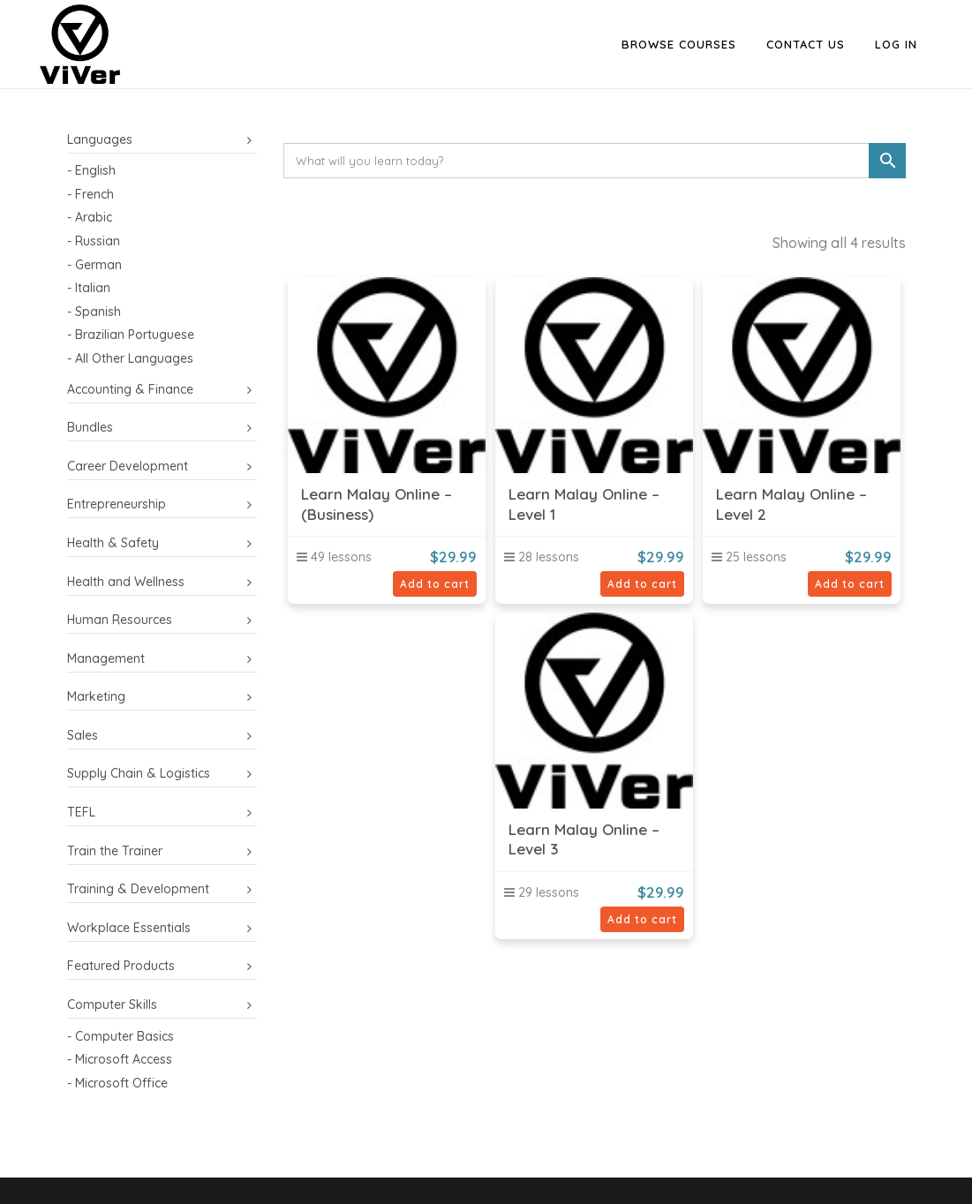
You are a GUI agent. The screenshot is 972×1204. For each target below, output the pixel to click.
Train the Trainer (114, 851)
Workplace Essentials (129, 928)
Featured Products (121, 966)
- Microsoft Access (119, 1059)
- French (90, 194)
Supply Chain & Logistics (138, 773)
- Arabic (89, 217)
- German (94, 265)
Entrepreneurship (116, 504)
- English (91, 170)
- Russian (93, 241)
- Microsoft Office (117, 1083)
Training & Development (138, 889)
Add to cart (435, 584)
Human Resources (119, 620)
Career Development (127, 466)
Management (106, 658)
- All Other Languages (130, 358)
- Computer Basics (120, 1036)
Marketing (96, 696)
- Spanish (94, 312)
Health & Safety (113, 543)
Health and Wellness (126, 582)
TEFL (81, 812)
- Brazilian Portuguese (130, 334)
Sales (82, 735)
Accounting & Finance (130, 389)
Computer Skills (112, 1004)
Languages (99, 139)
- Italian (88, 288)
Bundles (90, 427)
